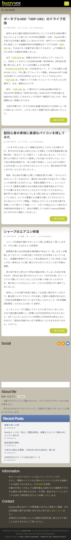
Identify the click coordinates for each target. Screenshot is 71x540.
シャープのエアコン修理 (21, 232)
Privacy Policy (59, 537)
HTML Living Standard (28, 537)
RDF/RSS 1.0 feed (63, 343)
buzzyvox (11, 3)
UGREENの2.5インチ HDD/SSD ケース (35, 458)
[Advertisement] (35, 364)
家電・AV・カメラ (28, 236)
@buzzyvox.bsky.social (68, 343)
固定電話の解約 (35, 444)
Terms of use (46, 537)
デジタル (24, 28)
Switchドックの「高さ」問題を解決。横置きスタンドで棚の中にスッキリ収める (35, 435)
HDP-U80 (16, 57)
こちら (59, 510)
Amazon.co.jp (35, 384)
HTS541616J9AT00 (15, 69)
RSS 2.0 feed (59, 343)
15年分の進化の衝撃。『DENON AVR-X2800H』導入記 (35, 451)
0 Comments (38, 28)
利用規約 (39, 484)
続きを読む (59, 120)
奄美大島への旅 (35, 426)
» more (21, 397)
